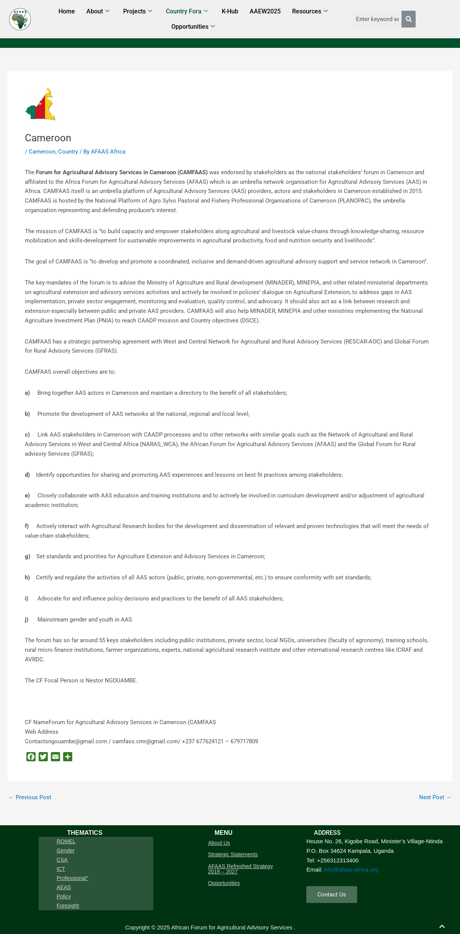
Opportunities (193, 27)
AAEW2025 (265, 11)
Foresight (69, 894)
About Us (219, 842)
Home (67, 11)
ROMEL (67, 840)
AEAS (65, 879)
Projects (137, 11)
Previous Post (29, 797)
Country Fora (187, 11)
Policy (65, 886)
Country (68, 151)
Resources (310, 11)
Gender (67, 848)
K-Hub (230, 11)
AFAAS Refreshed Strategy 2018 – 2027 (240, 866)
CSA (63, 856)
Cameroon (42, 151)
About (97, 11)
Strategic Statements (233, 853)
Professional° (73, 871)
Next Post (435, 797)
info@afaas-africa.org (351, 869)
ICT (62, 863)
